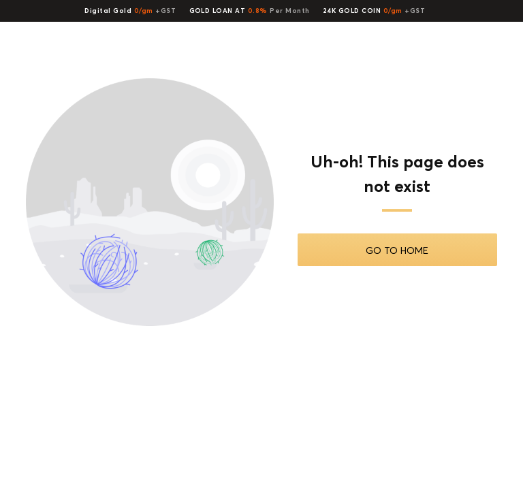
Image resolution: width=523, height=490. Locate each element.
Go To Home (397, 250)
